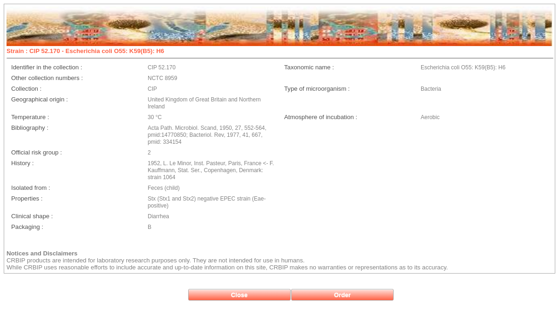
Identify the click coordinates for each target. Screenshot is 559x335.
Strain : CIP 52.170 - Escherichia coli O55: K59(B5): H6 (85, 50)
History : (22, 163)
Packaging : (27, 226)
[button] (239, 295)
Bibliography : (29, 127)
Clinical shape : (32, 216)
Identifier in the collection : (46, 67)
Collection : (26, 88)
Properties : (26, 198)
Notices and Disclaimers (42, 253)
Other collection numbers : (47, 77)
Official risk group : (36, 152)
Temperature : (30, 117)
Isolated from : (30, 187)
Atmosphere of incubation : (320, 117)
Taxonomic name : (309, 67)
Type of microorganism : (317, 88)
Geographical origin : (39, 99)
